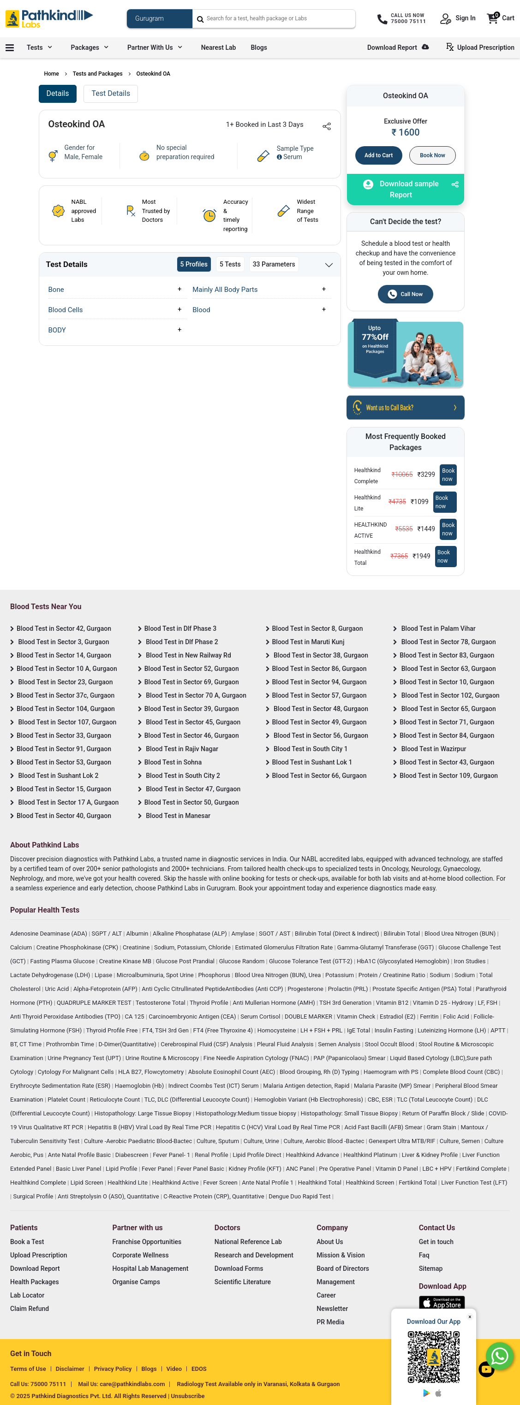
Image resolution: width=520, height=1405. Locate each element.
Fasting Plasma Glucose (63, 961)
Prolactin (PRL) (349, 988)
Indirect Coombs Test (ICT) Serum (214, 1085)
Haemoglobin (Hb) (140, 1085)
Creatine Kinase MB (126, 961)
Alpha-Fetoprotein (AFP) (106, 988)
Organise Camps (136, 1282)
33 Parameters (274, 264)
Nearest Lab (218, 47)
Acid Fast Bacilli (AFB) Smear (384, 1127)
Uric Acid (57, 988)
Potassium (340, 975)
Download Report (398, 47)
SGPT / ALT (108, 933)
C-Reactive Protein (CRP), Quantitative (214, 1196)
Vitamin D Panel (397, 1168)
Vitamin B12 (393, 1002)
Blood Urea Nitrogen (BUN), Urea (279, 975)
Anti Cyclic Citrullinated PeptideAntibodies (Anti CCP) (213, 988)
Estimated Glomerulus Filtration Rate (284, 947)
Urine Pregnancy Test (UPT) (85, 1058)
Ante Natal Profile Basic (80, 1154)
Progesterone (306, 988)
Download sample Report (401, 189)
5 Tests (230, 264)
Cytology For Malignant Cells (76, 1071)
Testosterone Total (161, 1002)
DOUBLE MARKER (309, 1016)
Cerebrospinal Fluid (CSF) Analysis (207, 1044)
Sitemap (431, 1268)
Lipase (104, 975)
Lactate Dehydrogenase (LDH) (51, 975)
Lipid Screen (88, 1182)
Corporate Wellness (140, 1255)
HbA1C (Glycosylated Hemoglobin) (404, 961)
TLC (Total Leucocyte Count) (435, 1099)
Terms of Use (28, 1368)
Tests (39, 47)
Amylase (243, 933)
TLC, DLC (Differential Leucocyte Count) (197, 1099)
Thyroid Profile (210, 1002)
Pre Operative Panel (345, 1168)
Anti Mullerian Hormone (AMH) (275, 1002)
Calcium (21, 947)
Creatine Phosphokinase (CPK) (78, 947)
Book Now (432, 155)
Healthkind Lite (128, 1182)
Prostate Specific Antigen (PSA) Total (422, 988)
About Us (330, 1241)
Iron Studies (470, 961)
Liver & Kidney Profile (431, 1154)
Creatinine (137, 947)
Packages (89, 47)
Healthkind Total (320, 1182)
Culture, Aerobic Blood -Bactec (325, 1141)
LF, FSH (488, 1002)
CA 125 (135, 1016)
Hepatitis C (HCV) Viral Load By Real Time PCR (278, 1127)
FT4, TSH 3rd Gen (166, 1030)
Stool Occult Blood (390, 1044)
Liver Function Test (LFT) (474, 1182)
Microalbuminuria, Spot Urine (156, 975)
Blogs (259, 47)
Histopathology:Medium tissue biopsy (247, 1113)
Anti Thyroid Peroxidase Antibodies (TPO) (66, 1016)
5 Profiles (194, 264)
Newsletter (332, 1308)
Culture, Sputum (218, 1141)
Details (58, 93)
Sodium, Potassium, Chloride (193, 947)
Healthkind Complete (38, 1182)
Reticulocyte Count (116, 1099)
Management (336, 1282)
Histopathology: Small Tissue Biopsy (350, 1113)
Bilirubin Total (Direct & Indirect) (338, 933)
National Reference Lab (248, 1241)
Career (326, 1295)
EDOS (199, 1368)
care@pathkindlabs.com (132, 1384)
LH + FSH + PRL (322, 1030)
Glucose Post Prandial (186, 961)
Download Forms (239, 1268)
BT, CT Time (26, 1044)
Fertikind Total (418, 1182)
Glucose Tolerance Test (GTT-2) (311, 961)
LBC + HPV (438, 1168)
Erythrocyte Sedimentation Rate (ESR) (61, 1085)
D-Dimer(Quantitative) (128, 1044)
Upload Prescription (482, 47)
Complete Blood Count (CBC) (462, 1071)
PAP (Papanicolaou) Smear (350, 1058)
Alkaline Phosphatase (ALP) (190, 933)
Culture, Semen (460, 1141)
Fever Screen (221, 1182)
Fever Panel (158, 1168)
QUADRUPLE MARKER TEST (95, 1002)
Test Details (110, 93)
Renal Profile (212, 1154)
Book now (448, 475)
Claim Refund (29, 1308)
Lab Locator (27, 1295)
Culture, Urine (262, 1141)
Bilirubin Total (402, 933)
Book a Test (27, 1241)
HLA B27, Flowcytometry (151, 1071)
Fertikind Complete (482, 1168)
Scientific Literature (243, 1282)
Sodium (440, 975)
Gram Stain (442, 1127)
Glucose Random (242, 961)
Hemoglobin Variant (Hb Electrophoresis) (309, 1099)
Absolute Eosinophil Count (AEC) (232, 1071)
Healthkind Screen (370, 1182)
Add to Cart (379, 155)
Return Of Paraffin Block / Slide (444, 1113)
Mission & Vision (341, 1255)
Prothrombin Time (71, 1044)
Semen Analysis (340, 1044)
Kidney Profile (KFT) (255, 1168)
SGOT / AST (275, 933)
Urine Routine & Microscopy (163, 1058)
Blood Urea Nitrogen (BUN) (460, 933)
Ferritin (430, 1016)
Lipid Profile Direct (258, 1154)
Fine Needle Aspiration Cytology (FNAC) (257, 1058)
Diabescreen (132, 1154)
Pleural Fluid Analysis (286, 1044)
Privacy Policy (113, 1368)
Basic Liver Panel (79, 1168)
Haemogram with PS (392, 1071)
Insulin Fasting (395, 1030)
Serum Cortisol (260, 1016)
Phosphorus (215, 975)
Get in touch (436, 1241)
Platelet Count (67, 1099)
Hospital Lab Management (150, 1268)
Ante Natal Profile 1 (268, 1182)
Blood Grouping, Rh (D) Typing (320, 1071)
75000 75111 (48, 1384)
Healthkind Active (176, 1182)
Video (174, 1368)
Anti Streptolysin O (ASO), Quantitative (109, 1196)
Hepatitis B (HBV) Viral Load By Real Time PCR (150, 1127)
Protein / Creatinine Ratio (393, 975)
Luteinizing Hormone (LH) (453, 1030)
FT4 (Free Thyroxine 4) (224, 1030)
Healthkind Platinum (371, 1154)
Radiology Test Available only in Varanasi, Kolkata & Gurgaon (258, 1384)
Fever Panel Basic (201, 1168)
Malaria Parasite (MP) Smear (393, 1085)
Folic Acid (457, 1016)
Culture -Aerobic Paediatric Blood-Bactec (138, 1141)
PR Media (330, 1322)
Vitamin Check (357, 1016)
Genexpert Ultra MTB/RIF (402, 1141)
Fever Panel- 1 (172, 1154)
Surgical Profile (33, 1196)
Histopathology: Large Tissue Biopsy (143, 1113)
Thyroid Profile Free (112, 1030)
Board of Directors (343, 1268)
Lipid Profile (122, 1168)
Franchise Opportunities (146, 1241)
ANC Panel (301, 1168)
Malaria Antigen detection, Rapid (307, 1085)
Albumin (138, 933)
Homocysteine (277, 1030)
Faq (424, 1255)
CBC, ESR (381, 1099)
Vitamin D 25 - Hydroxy (444, 1002)
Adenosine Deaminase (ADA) (49, 933)
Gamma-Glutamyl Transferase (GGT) (386, 947)
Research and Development (254, 1255)
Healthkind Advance (313, 1154)
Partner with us (154, 47)
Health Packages (34, 1282)
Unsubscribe (188, 1396)
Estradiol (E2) (398, 1016)
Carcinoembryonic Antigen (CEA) (193, 1016)
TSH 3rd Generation (346, 1002)
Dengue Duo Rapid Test (300, 1196)
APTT (498, 1030)
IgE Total (359, 1030)
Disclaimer (70, 1368)
